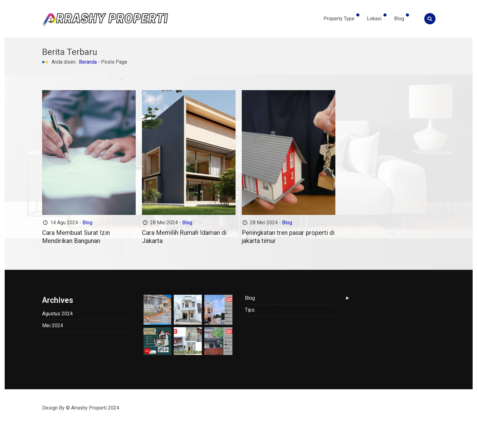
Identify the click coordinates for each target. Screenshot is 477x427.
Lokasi (374, 19)
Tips (250, 310)
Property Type (339, 19)
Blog (399, 19)
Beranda (88, 62)
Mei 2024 (52, 325)
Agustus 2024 (57, 314)
